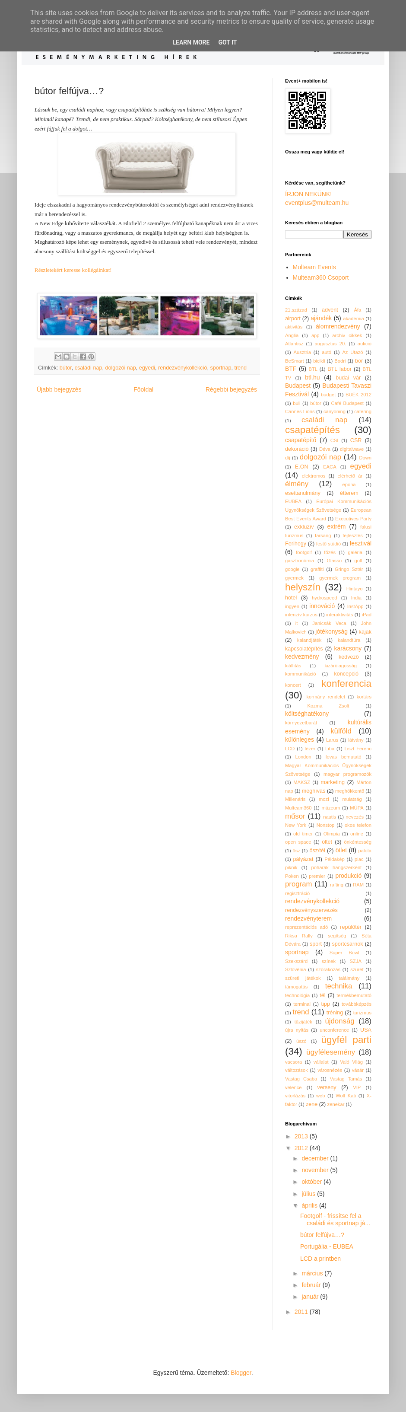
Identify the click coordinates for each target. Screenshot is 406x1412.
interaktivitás (339, 614)
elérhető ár (350, 475)
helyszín (302, 587)
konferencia (346, 683)
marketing (333, 782)
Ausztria (302, 352)
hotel (291, 598)
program (298, 884)
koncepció (346, 674)
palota (364, 850)
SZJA (356, 961)
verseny (326, 1087)
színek (329, 961)
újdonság (339, 1021)
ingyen (292, 606)
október (312, 1181)
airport (293, 319)
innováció (322, 605)
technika (338, 986)
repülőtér (351, 927)
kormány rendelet (325, 696)
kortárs (364, 696)
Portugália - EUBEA (326, 1246)
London (303, 756)
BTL (313, 369)
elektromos (314, 475)
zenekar (336, 1104)
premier (317, 876)
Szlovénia (295, 969)
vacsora (293, 1062)
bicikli (319, 360)
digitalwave (352, 449)
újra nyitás (296, 1030)
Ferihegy (295, 544)
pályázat (303, 859)
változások (296, 1070)
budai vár (348, 378)
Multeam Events (314, 267)
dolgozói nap (120, 368)
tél (322, 995)
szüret (356, 969)
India (356, 597)
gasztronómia (299, 560)
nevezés (355, 816)
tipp (325, 1004)
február (311, 1284)
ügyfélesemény (330, 1052)
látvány (355, 740)
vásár (358, 1070)
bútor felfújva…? (322, 1234)
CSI (334, 440)
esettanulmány (302, 493)
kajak (365, 632)
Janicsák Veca (329, 623)
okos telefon (358, 825)
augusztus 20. (330, 343)
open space (298, 842)
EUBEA (293, 501)
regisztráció (297, 893)
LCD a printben (320, 1258)
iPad (366, 614)
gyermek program (340, 577)
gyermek (294, 577)
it (296, 623)
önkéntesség (357, 842)
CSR (356, 440)
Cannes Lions (300, 411)
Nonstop (326, 825)
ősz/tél (317, 851)
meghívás (314, 791)
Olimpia (332, 833)
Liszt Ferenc (357, 748)
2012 (302, 1147)
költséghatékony (307, 713)
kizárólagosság (340, 665)
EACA (329, 466)
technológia (297, 995)
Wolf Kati (346, 1095)
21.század (296, 309)
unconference (334, 1030)
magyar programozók (347, 774)
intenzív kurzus (301, 614)
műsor (295, 816)
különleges (299, 739)
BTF (290, 368)
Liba (329, 748)
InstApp (355, 606)
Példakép (334, 859)
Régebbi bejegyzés (231, 389)
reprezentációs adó (306, 927)
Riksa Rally (299, 935)
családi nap (88, 368)
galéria (355, 552)
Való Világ (351, 1062)
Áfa (357, 309)
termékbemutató (353, 995)
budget (328, 394)
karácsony (348, 648)
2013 (302, 1136)
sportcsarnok (347, 944)
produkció (349, 875)
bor (359, 361)
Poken (292, 876)
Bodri (340, 360)
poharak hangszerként (336, 867)
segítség (337, 935)
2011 (302, 1311)
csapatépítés (312, 429)
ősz (296, 850)
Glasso (334, 560)
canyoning (335, 411)
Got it (227, 42)
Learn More (190, 42)
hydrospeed (324, 597)
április (310, 1205)
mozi (324, 799)
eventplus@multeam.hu (317, 202)
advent (330, 310)
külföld (341, 731)
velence (293, 1087)
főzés (330, 552)
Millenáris (295, 799)
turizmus (362, 1012)
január (310, 1296)
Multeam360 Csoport (321, 277)
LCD (290, 748)
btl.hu (312, 377)
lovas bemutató (344, 756)
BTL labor (339, 369)
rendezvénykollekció (182, 368)
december (315, 1158)
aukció (364, 343)
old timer (303, 833)
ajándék (321, 318)
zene (311, 1104)
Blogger (241, 1372)
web (320, 1095)
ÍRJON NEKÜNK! (308, 194)
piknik (291, 867)
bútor (66, 368)
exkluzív (304, 527)
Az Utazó (352, 352)
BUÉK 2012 (358, 394)
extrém (336, 526)
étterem (349, 493)
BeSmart (294, 360)
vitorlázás (295, 1095)
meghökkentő (349, 791)
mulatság (352, 799)
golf (358, 560)
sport (316, 944)
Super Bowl (344, 952)
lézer (310, 748)
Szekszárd (296, 961)
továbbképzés (356, 1004)
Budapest (298, 385)
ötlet (341, 850)
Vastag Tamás (346, 1078)
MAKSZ (301, 782)
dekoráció (297, 449)
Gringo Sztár (349, 569)
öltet (327, 842)
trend (240, 368)
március (312, 1273)
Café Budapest (347, 403)
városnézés (329, 1070)
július (309, 1193)
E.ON (301, 467)
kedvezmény (302, 656)
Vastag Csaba (301, 1078)
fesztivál (360, 543)
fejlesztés (353, 535)
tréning (335, 1013)
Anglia (291, 335)
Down (365, 457)
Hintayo (354, 588)
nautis (329, 816)
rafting (336, 884)
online (356, 833)
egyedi (147, 368)
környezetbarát (301, 722)
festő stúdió (328, 543)
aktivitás (293, 326)
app (315, 335)
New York (295, 825)
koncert (293, 685)
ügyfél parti (346, 1039)
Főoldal (143, 389)
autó (326, 352)
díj (287, 457)
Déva (324, 449)
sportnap (220, 368)
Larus (332, 740)
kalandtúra (349, 640)
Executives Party (353, 518)
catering (362, 411)
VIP (357, 1087)
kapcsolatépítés (304, 649)
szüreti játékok (302, 978)
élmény (296, 484)
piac (359, 859)
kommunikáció (300, 673)
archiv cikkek (347, 335)
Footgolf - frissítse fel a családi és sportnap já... (335, 1219)
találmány (349, 978)
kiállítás (293, 665)
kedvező (349, 657)
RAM (358, 884)
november (315, 1170)
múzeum (330, 807)
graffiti (317, 569)
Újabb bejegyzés (59, 389)
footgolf (304, 552)
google (292, 569)
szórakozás (328, 969)
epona (348, 484)
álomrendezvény (338, 326)
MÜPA (357, 807)
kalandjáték (309, 640)
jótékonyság (331, 631)
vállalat (321, 1062)
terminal (302, 1004)
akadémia (353, 318)
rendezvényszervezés (311, 910)
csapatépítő (300, 440)
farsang (323, 535)
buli (296, 403)
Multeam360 (298, 807)
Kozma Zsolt (328, 705)
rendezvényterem (308, 918)
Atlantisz (294, 343)
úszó (301, 1041)
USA (365, 1030)
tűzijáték (303, 1021)
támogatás (296, 986)
